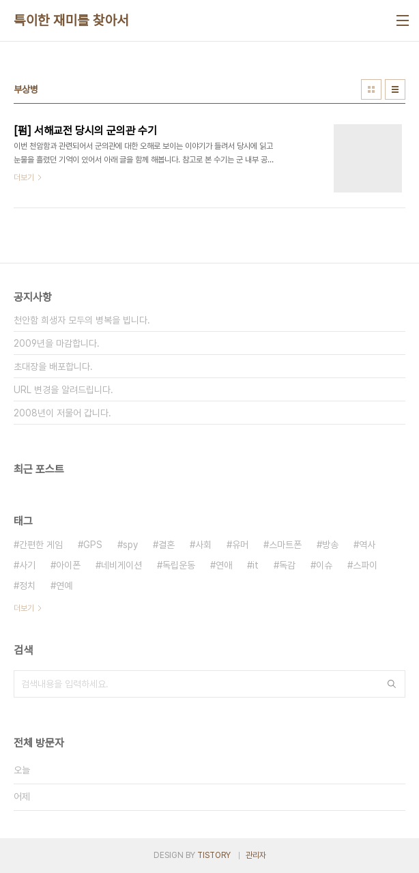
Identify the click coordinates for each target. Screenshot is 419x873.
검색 (392, 684)
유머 (240, 544)
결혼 (166, 544)
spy (130, 544)
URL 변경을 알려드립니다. (63, 389)
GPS (92, 544)
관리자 (256, 855)
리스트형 (395, 89)
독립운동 (178, 565)
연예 (64, 585)
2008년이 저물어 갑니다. (62, 412)
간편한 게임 (41, 544)
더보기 (24, 608)
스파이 (365, 565)
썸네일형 (371, 89)
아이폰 (68, 565)
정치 (27, 585)
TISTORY (214, 855)
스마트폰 (285, 544)
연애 (224, 565)
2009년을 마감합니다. (57, 343)
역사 (367, 544)
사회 (203, 544)
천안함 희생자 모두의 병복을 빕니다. (82, 320)
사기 (27, 565)
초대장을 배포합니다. (53, 366)
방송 (330, 544)
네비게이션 (121, 565)
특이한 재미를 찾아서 (71, 20)
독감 (287, 565)
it (255, 565)
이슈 (324, 565)
